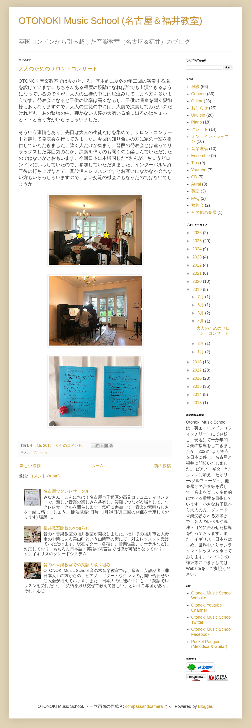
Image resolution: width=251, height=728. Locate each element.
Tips (195, 162)
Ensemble (200, 155)
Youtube (198, 170)
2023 (197, 257)
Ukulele (198, 115)
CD (194, 177)
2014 (197, 394)
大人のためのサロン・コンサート (58, 69)
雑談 (195, 86)
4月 (201, 321)
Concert (40, 453)
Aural (196, 184)
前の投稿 (162, 466)
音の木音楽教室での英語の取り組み (76, 564)
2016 (197, 378)
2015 (197, 386)
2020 (197, 281)
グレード (199, 129)
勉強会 (197, 205)
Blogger (205, 706)
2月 (201, 343)
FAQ (195, 198)
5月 (201, 313)
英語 (195, 191)
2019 (197, 289)
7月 (201, 296)
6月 (201, 305)
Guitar (197, 101)
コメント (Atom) (44, 476)
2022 (197, 265)
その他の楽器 (203, 212)
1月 (201, 351)
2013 (197, 402)
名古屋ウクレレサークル (66, 491)
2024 (197, 249)
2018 (197, 362)
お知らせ (199, 108)
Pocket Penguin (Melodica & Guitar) (209, 644)
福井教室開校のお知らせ (66, 528)
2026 (197, 232)
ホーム (97, 466)
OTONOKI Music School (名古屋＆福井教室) (110, 21)
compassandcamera (144, 706)
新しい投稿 (30, 466)
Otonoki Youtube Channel (206, 608)
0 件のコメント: (70, 445)
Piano (196, 122)
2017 (197, 370)
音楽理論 (199, 148)
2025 (197, 240)
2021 (197, 273)
